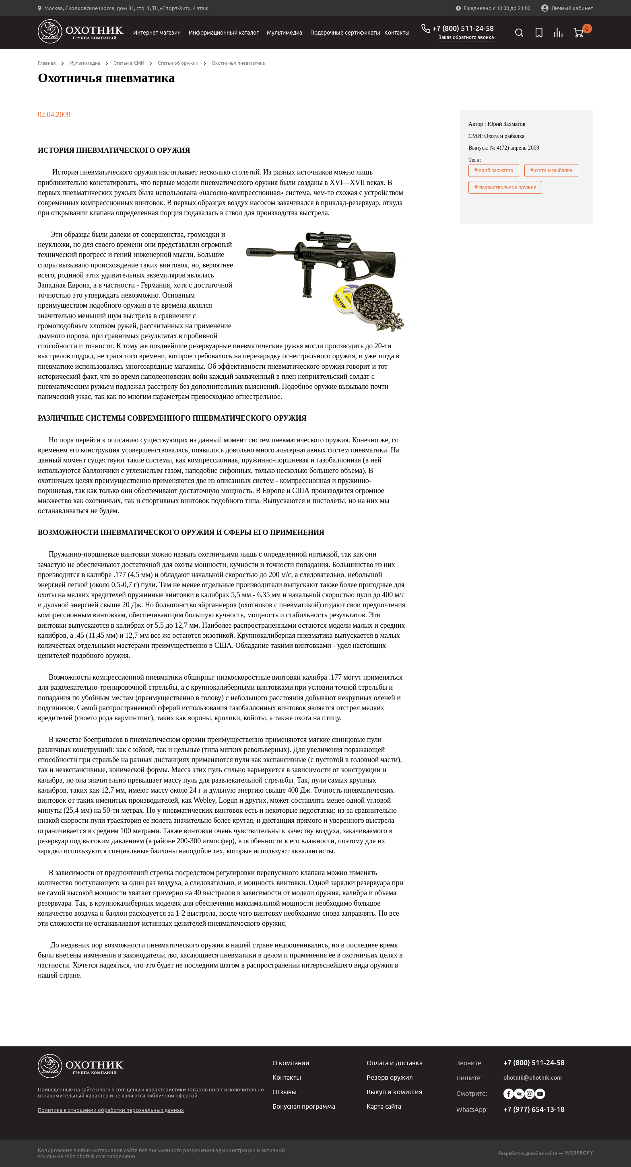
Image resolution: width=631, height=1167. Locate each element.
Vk (519, 1094)
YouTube (540, 1094)
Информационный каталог (224, 32)
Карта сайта (384, 1106)
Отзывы (284, 1091)
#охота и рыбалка (551, 170)
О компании (290, 1062)
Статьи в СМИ (128, 63)
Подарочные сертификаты (345, 32)
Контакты (397, 32)
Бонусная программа (303, 1106)
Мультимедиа (284, 32)
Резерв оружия (390, 1077)
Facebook (508, 1094)
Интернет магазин (157, 32)
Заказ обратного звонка (466, 37)
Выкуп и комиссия (395, 1091)
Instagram (529, 1094)
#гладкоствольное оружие (505, 187)
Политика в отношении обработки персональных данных (111, 1110)
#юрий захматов (493, 170)
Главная (47, 63)
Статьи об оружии (178, 63)
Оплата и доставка (395, 1062)
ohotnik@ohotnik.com (532, 1077)
